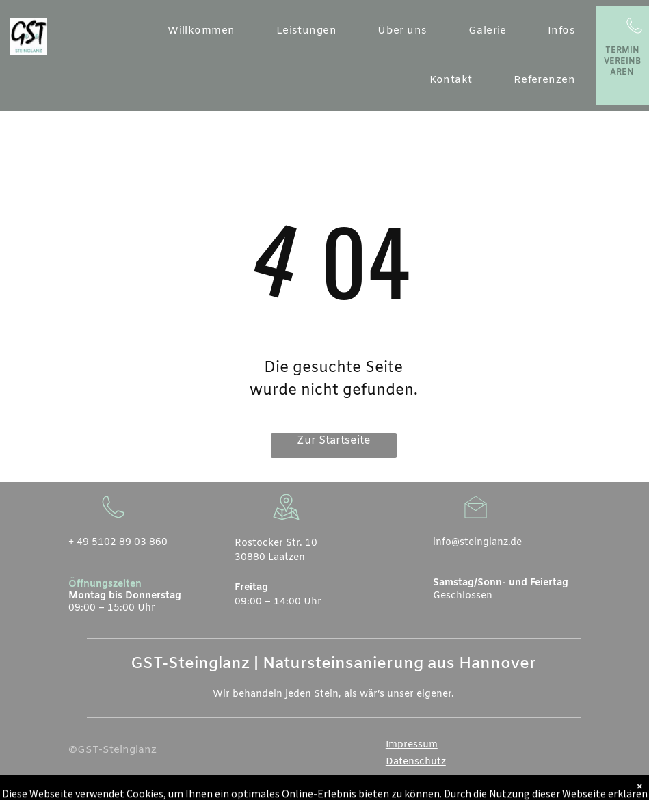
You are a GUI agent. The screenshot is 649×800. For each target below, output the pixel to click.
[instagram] (571, 788)
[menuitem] (201, 31)
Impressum (412, 744)
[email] (527, 788)
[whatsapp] (549, 788)
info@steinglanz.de (477, 542)
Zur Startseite (334, 441)
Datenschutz (416, 762)
